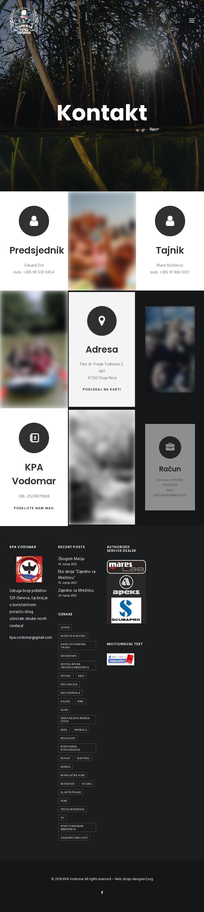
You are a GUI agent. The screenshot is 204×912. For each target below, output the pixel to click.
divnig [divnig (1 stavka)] (65, 675)
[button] (102, 330)
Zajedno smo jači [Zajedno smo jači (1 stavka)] (74, 837)
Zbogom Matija (71, 559)
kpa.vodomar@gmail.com (31, 637)
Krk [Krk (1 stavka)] (80, 701)
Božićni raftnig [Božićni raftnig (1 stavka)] (73, 635)
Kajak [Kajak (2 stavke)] (65, 701)
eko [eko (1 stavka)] (81, 675)
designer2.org (142, 879)
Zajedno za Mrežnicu (76, 591)
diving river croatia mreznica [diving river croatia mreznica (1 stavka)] (74, 665)
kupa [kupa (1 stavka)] (64, 709)
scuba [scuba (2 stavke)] (87, 783)
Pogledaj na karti (102, 375)
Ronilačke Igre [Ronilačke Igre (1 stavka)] (72, 775)
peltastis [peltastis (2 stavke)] (67, 738)
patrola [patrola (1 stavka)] (80, 729)
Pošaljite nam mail (34, 504)
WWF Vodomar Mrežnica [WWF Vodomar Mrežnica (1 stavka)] (71, 827)
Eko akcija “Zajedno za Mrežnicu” (77, 575)
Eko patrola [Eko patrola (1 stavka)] (70, 692)
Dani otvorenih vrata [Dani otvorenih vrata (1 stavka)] (72, 645)
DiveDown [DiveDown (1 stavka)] (68, 655)
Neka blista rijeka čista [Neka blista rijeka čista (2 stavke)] (75, 719)
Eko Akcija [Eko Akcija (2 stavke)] (68, 684)
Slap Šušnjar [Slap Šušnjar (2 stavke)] (70, 792)
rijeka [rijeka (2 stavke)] (65, 766)
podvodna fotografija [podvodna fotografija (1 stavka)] (70, 748)
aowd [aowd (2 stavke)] (65, 627)
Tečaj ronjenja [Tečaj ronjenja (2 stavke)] (72, 809)
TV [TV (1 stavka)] (62, 817)
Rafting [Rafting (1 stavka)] (83, 758)
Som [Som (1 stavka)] (63, 800)
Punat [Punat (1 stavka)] (65, 758)
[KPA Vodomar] (24, 20)
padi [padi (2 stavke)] (63, 729)
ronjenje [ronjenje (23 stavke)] (67, 783)
